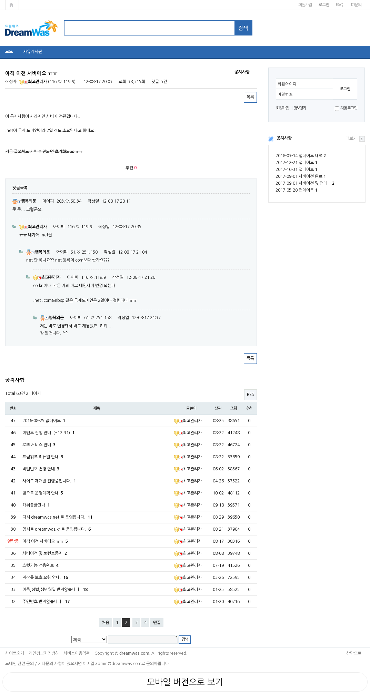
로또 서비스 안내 (39, 445)
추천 (249, 408)
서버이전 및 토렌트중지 (44, 553)
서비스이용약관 (76, 653)
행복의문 (24, 201)
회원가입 (305, 5)
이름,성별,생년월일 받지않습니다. (55, 590)
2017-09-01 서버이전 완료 (301, 176)
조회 (233, 408)
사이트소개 (14, 653)
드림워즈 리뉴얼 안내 (42, 457)
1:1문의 (355, 5)
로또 (9, 52)
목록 (250, 97)
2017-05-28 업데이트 (296, 190)
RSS (250, 394)
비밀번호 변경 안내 (40, 469)
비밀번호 (285, 94)
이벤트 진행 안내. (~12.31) (48, 433)
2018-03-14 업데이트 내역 (301, 156)
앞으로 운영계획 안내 (42, 493)
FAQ (339, 5)
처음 (105, 623)
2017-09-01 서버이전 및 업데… (305, 183)
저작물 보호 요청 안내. (45, 577)
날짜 (218, 408)
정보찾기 (299, 108)
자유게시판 (32, 52)
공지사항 (284, 138)
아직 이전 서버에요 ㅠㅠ (45, 541)
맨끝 (157, 623)
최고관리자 (33, 82)
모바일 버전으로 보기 (185, 682)
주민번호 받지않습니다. (46, 602)
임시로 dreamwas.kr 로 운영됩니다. (56, 529)
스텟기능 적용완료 (40, 565)
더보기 (351, 138)
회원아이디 (287, 84)
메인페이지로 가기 (12, 5)
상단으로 (353, 653)
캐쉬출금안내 (36, 505)
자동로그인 (348, 108)
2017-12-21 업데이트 (296, 163)
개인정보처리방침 (44, 653)
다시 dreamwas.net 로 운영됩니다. (57, 517)
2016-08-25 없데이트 (43, 421)
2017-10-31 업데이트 (296, 169)
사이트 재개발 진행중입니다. (49, 481)
